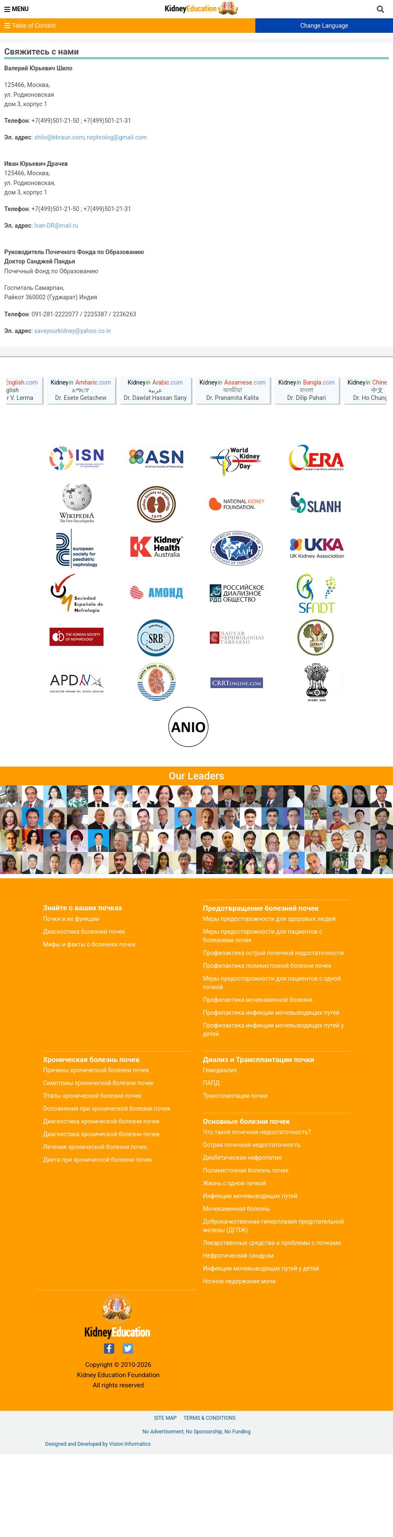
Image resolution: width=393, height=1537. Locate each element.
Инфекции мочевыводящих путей (250, 1278)
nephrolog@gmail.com (117, 137)
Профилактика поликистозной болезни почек (267, 1048)
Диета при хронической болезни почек (97, 1242)
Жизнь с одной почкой (234, 1265)
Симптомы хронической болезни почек (98, 1165)
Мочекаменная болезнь (236, 1291)
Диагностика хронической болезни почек (101, 1204)
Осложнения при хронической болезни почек (106, 1191)
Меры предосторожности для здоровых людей (269, 1001)
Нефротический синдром (238, 1338)
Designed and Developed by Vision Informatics (97, 1527)
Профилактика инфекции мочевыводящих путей (271, 1095)
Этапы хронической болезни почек (92, 1178)
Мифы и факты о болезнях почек (89, 1027)
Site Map (165, 1501)
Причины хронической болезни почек (96, 1152)
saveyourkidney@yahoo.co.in (72, 330)
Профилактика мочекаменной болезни (257, 1082)
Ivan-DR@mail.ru (56, 225)
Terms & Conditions (209, 1501)
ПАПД (211, 1165)
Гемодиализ (220, 1152)
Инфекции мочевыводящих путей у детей (261, 1351)
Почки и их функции (71, 1001)
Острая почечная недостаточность (252, 1227)
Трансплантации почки (235, 1178)
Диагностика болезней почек (84, 1014)
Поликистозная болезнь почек (246, 1253)
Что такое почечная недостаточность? (257, 1214)
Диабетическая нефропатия (242, 1240)
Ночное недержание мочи (239, 1363)
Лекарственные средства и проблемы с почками (272, 1325)
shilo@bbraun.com (59, 137)
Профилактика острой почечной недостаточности (273, 1035)
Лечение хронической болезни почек (95, 1229)
